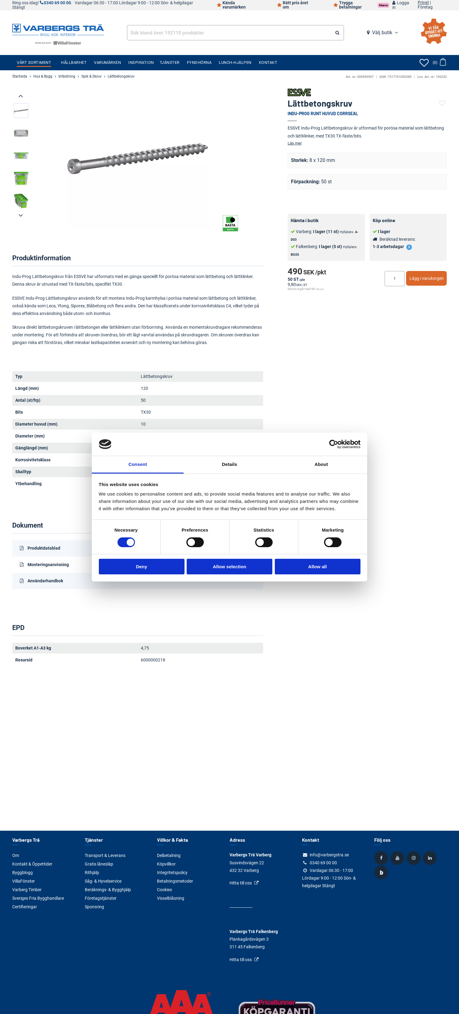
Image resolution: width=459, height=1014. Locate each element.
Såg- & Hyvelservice (103, 881)
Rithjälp (92, 872)
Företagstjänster (101, 898)
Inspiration (141, 62)
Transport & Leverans (105, 855)
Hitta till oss (241, 882)
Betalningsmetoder (175, 881)
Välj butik (382, 32)
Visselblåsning (170, 898)
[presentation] (21, 96)
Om (15, 855)
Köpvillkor (166, 864)
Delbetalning (169, 855)
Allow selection (229, 566)
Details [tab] (229, 464)
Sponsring (94, 906)
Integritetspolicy (172, 872)
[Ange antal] (395, 278)
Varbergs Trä (25, 840)
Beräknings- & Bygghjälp (108, 889)
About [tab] (321, 464)
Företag (425, 7)
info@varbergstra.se (329, 854)
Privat (423, 3)
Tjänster (170, 62)
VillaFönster (23, 881)
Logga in (400, 5)
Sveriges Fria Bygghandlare (38, 898)
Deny (141, 566)
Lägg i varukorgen (426, 278)
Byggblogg (22, 872)
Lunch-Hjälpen (235, 62)
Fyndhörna (199, 62)
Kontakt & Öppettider (32, 864)
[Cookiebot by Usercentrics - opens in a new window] (333, 444)
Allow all (317, 566)
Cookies (164, 889)
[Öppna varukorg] (439, 62)
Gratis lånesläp (99, 864)
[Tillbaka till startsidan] (58, 29)
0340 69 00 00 (57, 2)
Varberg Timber (27, 889)
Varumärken (107, 62)
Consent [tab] (138, 464)
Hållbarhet (74, 62)
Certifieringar (24, 906)
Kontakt (268, 62)
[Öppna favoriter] (424, 62)
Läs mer (295, 143)
